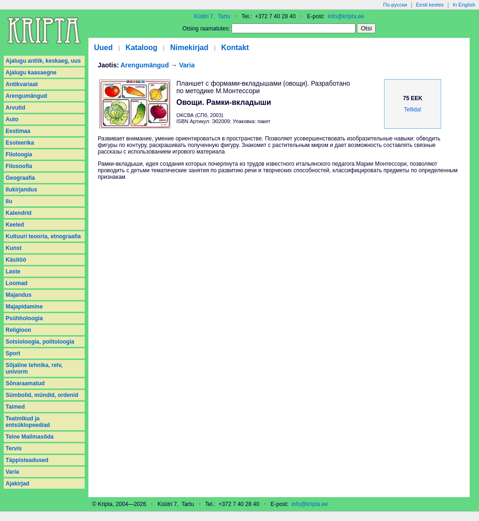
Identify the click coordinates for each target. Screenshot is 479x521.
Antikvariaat (22, 84)
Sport (13, 353)
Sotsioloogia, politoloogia (40, 341)
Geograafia (20, 178)
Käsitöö (16, 260)
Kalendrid (18, 213)
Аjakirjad (17, 483)
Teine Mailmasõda (29, 436)
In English (464, 4)
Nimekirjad (189, 47)
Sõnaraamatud (25, 383)
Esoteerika (20, 142)
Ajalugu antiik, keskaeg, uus (43, 61)
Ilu (9, 201)
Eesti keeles (429, 4)
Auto (12, 119)
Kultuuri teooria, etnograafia (43, 236)
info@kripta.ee (346, 16)
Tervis (14, 448)
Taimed (15, 407)
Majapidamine (24, 306)
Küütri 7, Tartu (212, 16)
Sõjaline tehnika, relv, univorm (34, 368)
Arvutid (15, 107)
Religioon (18, 330)
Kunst (14, 248)
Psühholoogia (24, 318)
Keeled (15, 224)
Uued (103, 47)
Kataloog (141, 47)
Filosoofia (19, 166)
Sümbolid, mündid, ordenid (42, 395)
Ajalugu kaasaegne (31, 72)
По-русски (395, 4)
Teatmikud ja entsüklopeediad (28, 421)
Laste (13, 271)
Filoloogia (19, 154)
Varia (12, 472)
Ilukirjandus (21, 189)
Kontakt (235, 47)
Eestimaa (18, 131)
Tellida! (412, 109)
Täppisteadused (27, 460)
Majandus (18, 295)
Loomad (17, 283)
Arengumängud (26, 96)
